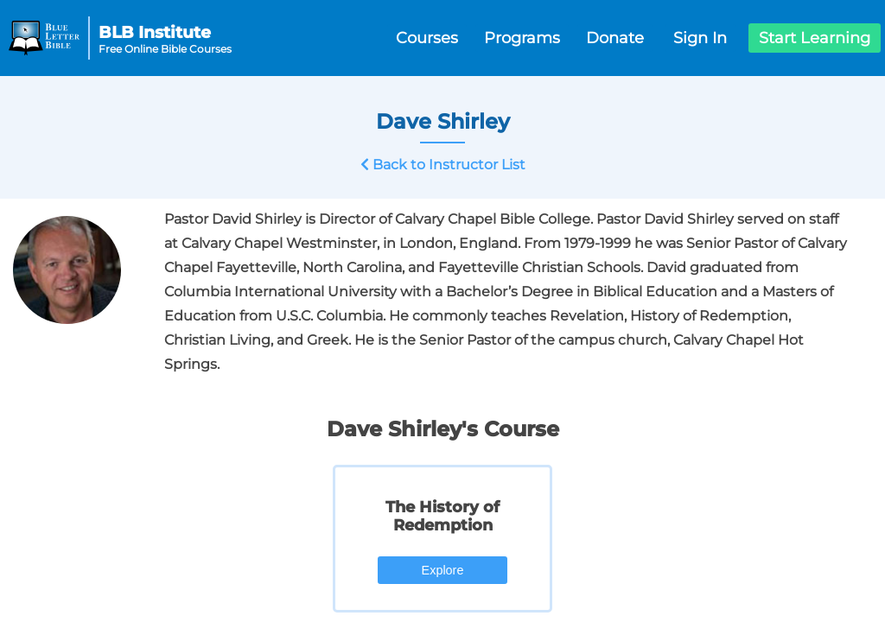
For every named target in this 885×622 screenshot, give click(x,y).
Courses (427, 38)
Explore (443, 570)
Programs (522, 38)
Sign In (700, 38)
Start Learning (814, 38)
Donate (615, 38)
